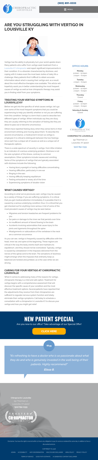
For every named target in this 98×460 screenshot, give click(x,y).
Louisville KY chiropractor (15, 68)
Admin (13, 452)
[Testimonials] (49, 360)
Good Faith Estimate (43, 456)
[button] (49, 331)
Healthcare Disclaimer (54, 452)
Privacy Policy (81, 452)
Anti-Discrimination (37, 452)
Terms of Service (27, 456)
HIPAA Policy (69, 452)
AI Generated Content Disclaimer (65, 456)
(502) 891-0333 (67, 3)
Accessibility (22, 452)
